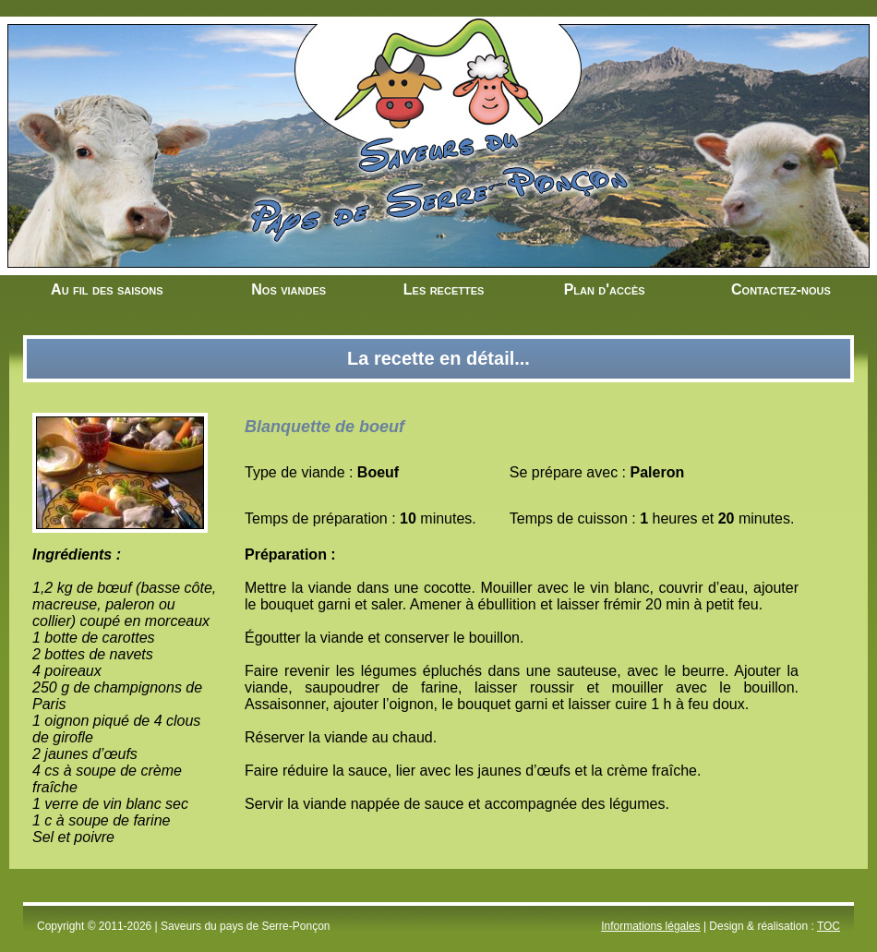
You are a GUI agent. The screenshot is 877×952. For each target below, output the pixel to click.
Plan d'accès (604, 289)
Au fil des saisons (106, 289)
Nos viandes (288, 289)
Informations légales (650, 926)
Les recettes (444, 289)
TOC (828, 926)
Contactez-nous (781, 289)
